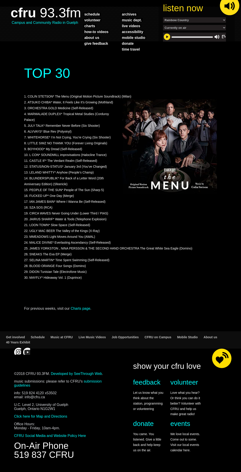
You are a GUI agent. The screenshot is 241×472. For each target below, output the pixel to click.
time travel (131, 49)
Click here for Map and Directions (40, 416)
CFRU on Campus (158, 337)
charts (89, 26)
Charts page (80, 308)
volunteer (92, 20)
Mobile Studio (187, 337)
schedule (92, 14)
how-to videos (96, 31)
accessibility (132, 31)
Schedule (38, 337)
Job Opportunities (125, 337)
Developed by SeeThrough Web (76, 374)
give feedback (96, 43)
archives (129, 14)
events (180, 423)
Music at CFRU (62, 337)
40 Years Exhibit (18, 342)
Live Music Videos (92, 337)
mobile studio (133, 37)
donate (128, 43)
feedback (147, 382)
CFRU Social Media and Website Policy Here (50, 436)
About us (210, 337)
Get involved (15, 337)
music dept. (132, 20)
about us (91, 37)
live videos (131, 26)
